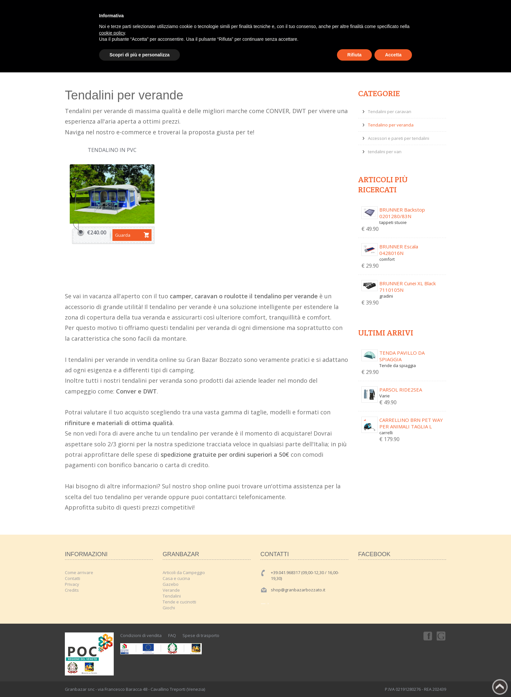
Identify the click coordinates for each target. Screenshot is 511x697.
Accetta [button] (393, 54)
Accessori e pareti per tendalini (398, 138)
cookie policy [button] (112, 33)
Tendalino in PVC (112, 150)
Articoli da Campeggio (184, 572)
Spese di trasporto (200, 635)
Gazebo (171, 584)
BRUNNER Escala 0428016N (398, 249)
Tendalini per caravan (389, 111)
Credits (72, 590)
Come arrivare (79, 572)
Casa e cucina (176, 578)
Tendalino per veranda (391, 125)
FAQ (172, 635)
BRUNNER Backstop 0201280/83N (402, 212)
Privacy (72, 584)
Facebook (427, 636)
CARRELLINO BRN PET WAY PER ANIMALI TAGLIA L (411, 423)
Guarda (122, 235)
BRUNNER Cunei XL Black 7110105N (407, 286)
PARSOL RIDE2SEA (400, 389)
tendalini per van (385, 152)
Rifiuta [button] (354, 54)
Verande (171, 590)
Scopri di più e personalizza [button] (139, 54)
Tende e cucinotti (179, 602)
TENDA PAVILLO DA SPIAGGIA (402, 356)
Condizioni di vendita (141, 635)
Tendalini (172, 596)
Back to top (499, 686)
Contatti (72, 578)
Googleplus (441, 636)
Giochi (169, 608)
